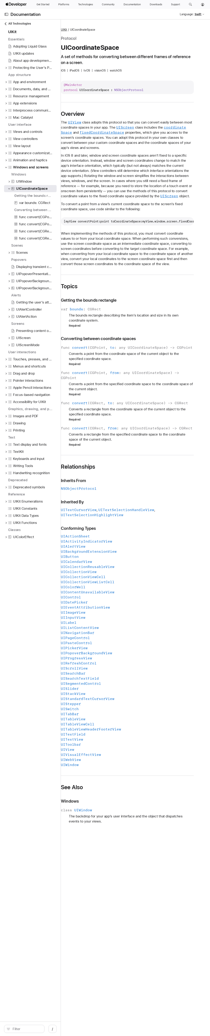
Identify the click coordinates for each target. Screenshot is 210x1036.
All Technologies (17, 23)
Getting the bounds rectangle (125, 351)
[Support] (175, 4)
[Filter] (36, 1029)
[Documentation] (132, 4)
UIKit (100, 29)
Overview (109, 114)
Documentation (26, 14)
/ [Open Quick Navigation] (72, 1029)
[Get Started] (43, 4)
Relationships (114, 533)
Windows (106, 867)
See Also (108, 853)
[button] (190, 4)
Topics (105, 337)
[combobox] (36, 1029)
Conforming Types (114, 594)
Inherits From (110, 546)
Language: (187, 14)
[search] (34, 1029)
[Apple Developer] (16, 4)
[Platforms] (64, 4)
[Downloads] (156, 4)
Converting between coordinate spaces (134, 389)
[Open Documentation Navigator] (6, 14)
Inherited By (108, 568)
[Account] (202, 4)
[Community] (108, 4)
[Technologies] (85, 4)
